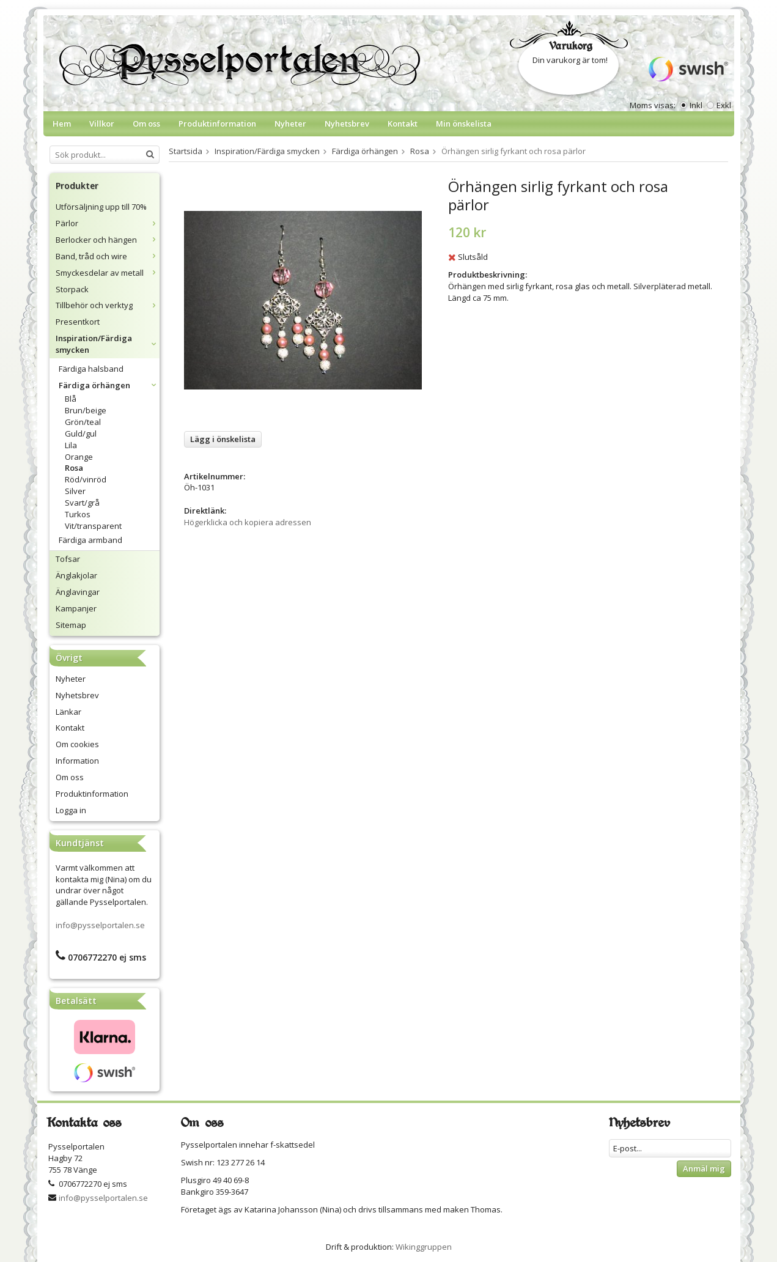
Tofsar (68, 558)
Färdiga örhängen (109, 385)
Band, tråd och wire (108, 256)
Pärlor (108, 223)
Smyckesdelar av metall (108, 272)
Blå (70, 398)
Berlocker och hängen (108, 239)
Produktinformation (217, 123)
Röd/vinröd (85, 479)
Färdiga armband (90, 539)
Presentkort (78, 321)
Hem (62, 123)
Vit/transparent (93, 525)
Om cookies (77, 744)
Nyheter (290, 123)
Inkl (696, 105)
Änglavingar (78, 591)
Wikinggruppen (424, 1246)
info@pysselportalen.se (100, 925)
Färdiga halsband (91, 368)
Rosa (74, 467)
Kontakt (403, 123)
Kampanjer (76, 608)
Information (77, 760)
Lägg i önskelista (223, 439)
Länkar (68, 711)
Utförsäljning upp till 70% (101, 206)
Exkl (723, 105)
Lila (71, 445)
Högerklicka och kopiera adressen (247, 522)
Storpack (72, 289)
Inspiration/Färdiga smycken (108, 344)
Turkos (77, 514)
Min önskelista (464, 123)
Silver (75, 490)
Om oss (146, 123)
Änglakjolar (76, 575)
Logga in (71, 810)
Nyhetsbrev (347, 123)
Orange (79, 456)
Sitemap (71, 624)
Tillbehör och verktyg (108, 305)
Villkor (101, 123)
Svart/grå (82, 502)
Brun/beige (85, 410)
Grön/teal (83, 421)
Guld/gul (81, 433)
